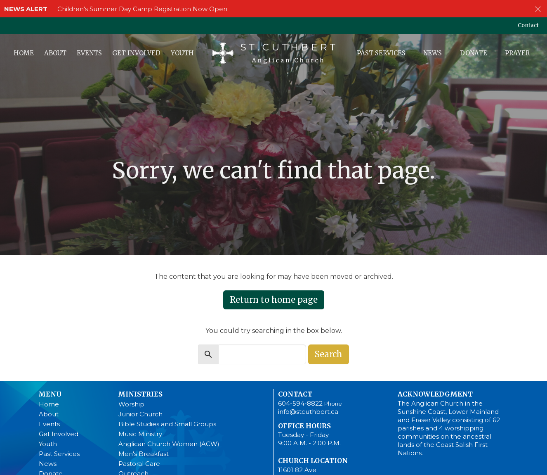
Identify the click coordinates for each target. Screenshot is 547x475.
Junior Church (140, 414)
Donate (473, 53)
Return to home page (274, 299)
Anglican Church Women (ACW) (168, 444)
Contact (528, 25)
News (432, 53)
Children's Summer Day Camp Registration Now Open (142, 9)
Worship (131, 404)
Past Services (381, 53)
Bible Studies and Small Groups (167, 424)
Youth (182, 53)
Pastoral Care (139, 464)
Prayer (517, 53)
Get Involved (136, 53)
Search (328, 354)
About (55, 53)
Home (24, 53)
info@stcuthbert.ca (308, 412)
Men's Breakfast (143, 454)
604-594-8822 (300, 403)
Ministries (140, 394)
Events (89, 53)
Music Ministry (140, 434)
